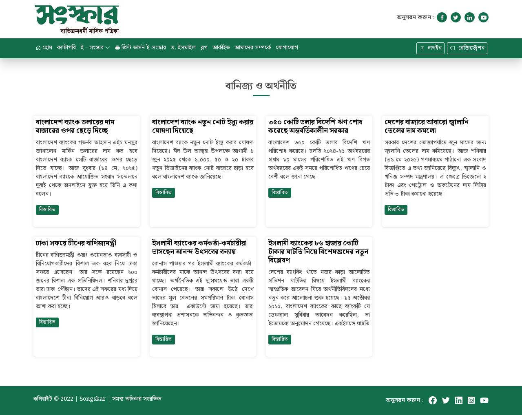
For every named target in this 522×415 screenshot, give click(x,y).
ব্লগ (204, 47)
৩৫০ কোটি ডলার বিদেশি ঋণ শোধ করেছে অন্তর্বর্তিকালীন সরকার (315, 126)
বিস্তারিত (47, 210)
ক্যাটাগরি (66, 47)
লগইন (430, 48)
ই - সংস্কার (95, 47)
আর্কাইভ (221, 47)
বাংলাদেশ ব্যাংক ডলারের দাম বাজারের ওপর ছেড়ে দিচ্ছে (75, 126)
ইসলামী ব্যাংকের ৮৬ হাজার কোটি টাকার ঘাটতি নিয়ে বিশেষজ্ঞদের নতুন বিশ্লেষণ (318, 252)
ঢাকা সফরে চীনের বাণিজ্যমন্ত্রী (76, 243)
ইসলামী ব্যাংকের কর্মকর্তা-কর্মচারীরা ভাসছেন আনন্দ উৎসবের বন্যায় (199, 247)
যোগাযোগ (287, 47)
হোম (44, 47)
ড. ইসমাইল (183, 47)
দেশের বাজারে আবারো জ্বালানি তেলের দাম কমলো (427, 126)
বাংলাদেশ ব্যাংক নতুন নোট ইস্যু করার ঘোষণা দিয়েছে (202, 126)
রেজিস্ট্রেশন (467, 48)
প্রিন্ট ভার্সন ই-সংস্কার (140, 47)
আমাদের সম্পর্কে (252, 47)
